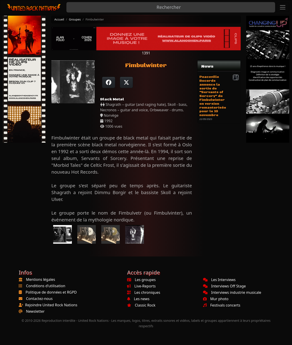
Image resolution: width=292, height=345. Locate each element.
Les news (138, 298)
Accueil (59, 19)
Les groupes (141, 279)
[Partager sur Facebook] (108, 82)
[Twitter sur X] (126, 82)
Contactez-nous (39, 298)
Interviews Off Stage (224, 286)
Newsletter (35, 311)
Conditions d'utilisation (45, 285)
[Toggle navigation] (282, 7)
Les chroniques (143, 292)
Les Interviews (219, 279)
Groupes (75, 19)
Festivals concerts (221, 305)
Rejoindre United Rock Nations (51, 304)
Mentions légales (40, 279)
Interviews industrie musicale (232, 292)
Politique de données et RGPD (51, 292)
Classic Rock (141, 305)
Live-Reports (141, 286)
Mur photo (216, 298)
